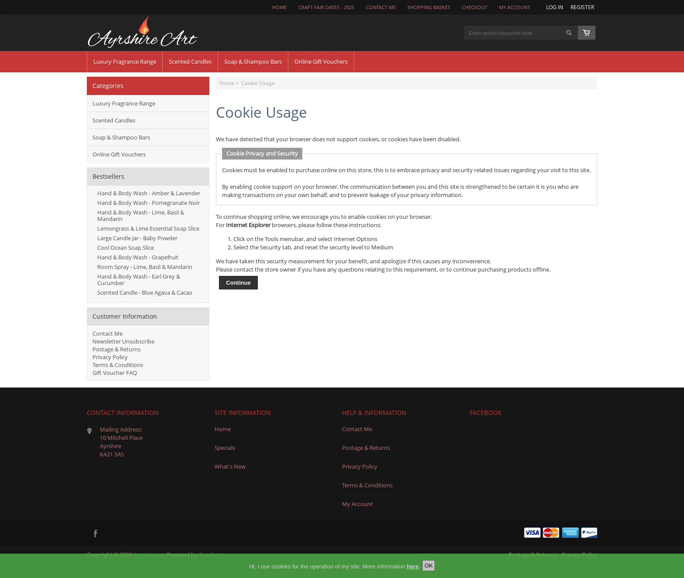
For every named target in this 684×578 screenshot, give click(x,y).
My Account (514, 7)
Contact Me (107, 333)
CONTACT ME (381, 7)
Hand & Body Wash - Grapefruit (137, 257)
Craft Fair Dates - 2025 (326, 7)
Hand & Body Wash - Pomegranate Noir (148, 203)
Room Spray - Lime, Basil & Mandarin (144, 267)
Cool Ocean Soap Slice (125, 248)
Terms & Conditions (117, 365)
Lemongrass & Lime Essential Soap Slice (148, 228)
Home (279, 7)
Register (582, 6)
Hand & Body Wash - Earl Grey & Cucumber (138, 279)
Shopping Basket (428, 7)
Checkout (474, 7)
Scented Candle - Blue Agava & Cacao (144, 292)
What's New (230, 466)
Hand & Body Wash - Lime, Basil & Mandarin (140, 215)
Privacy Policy (110, 357)
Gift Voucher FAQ (114, 373)
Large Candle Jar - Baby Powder (137, 238)
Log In (554, 6)
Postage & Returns (116, 349)
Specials (225, 448)
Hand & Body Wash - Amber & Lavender (148, 193)
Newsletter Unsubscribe (123, 341)
